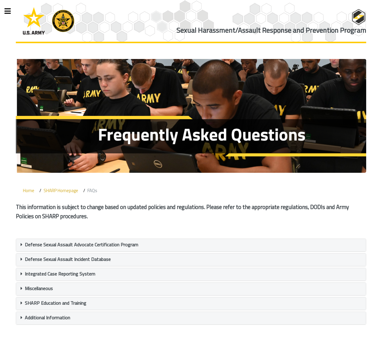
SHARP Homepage (61, 190)
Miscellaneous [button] (39, 288)
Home (28, 190)
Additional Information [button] (47, 317)
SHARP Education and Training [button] (55, 303)
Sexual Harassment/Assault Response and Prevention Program (271, 30)
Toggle (10, 11)
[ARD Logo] (48, 21)
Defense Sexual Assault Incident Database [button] (68, 259)
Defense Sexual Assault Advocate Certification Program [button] (81, 244)
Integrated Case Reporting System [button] (60, 273)
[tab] (191, 245)
